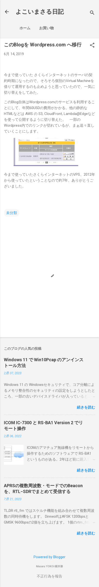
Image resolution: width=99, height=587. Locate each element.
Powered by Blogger (49, 557)
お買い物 (46, 28)
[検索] (92, 13)
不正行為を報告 (49, 576)
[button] (92, 45)
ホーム (24, 28)
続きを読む (86, 407)
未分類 (11, 213)
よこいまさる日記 (40, 11)
